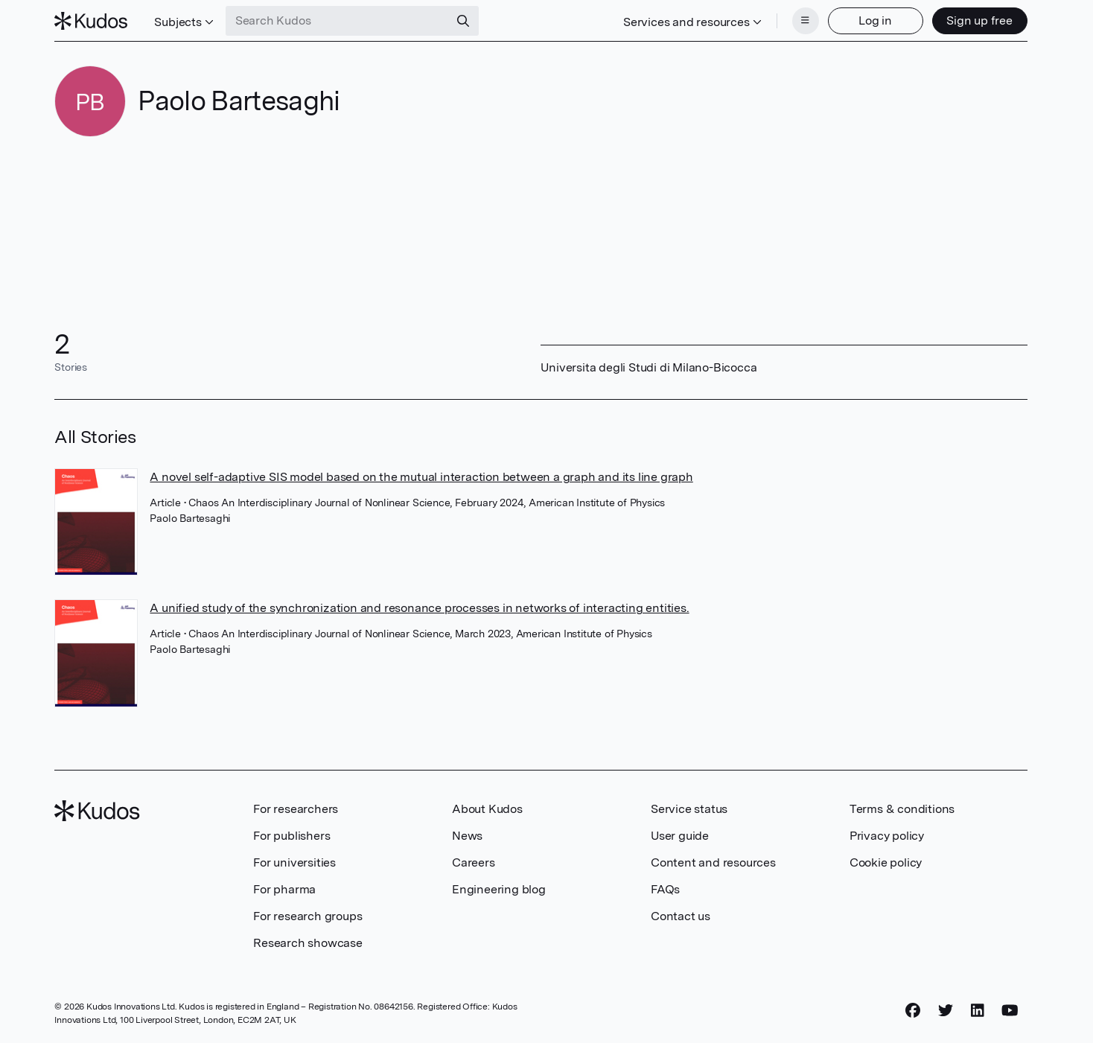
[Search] (463, 21)
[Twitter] (945, 1011)
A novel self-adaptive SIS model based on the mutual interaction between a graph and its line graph (421, 477)
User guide (680, 836)
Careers (473, 862)
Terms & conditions (902, 809)
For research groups (307, 916)
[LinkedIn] (977, 1011)
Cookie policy (886, 862)
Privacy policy (887, 836)
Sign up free (979, 20)
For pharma (284, 889)
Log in (875, 20)
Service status (689, 809)
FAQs (665, 889)
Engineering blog (499, 889)
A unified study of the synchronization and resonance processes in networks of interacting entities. (419, 608)
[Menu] (805, 20)
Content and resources (713, 862)
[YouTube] (1010, 1011)
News (467, 836)
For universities (294, 862)
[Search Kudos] (337, 21)
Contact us (680, 916)
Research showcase (308, 943)
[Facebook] (912, 1011)
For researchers (295, 809)
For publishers (291, 836)
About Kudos (487, 809)
